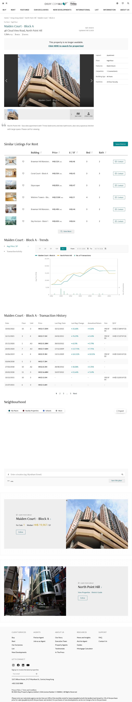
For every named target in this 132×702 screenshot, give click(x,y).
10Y (57, 248)
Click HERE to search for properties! (66, 45)
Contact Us (103, 640)
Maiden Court (43, 18)
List (13, 647)
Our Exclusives (17, 644)
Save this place (116, 479)
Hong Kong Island (16, 18)
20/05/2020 (9, 348)
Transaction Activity (14, 250)
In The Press (59, 651)
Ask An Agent (82, 640)
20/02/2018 (9, 371)
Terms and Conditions (29, 689)
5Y (51, 248)
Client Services (19, 631)
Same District (121, 143)
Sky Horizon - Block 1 (39, 220)
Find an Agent (38, 636)
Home (6, 18)
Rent (13, 640)
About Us (59, 631)
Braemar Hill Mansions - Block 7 (40, 160)
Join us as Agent (39, 640)
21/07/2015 (9, 384)
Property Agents (61, 644)
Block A (52, 18)
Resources (82, 631)
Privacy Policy (16, 689)
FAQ (100, 636)
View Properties (84, 591)
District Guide (97, 591)
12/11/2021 (9, 335)
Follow (20, 531)
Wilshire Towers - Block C (40, 196)
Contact (119, 160)
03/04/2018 (9, 360)
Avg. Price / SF (12, 245)
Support (103, 631)
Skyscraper (35, 184)
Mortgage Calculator (85, 647)
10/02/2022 (9, 328)
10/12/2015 (9, 376)
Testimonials (60, 647)
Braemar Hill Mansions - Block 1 (40, 208)
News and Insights (83, 636)
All (63, 248)
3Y (45, 248)
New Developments (19, 651)
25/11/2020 (9, 342)
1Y (40, 248)
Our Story (58, 636)
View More (66, 230)
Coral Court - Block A (39, 172)
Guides (79, 644)
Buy (13, 636)
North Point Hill (30, 18)
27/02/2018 (9, 366)
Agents (36, 631)
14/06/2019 (9, 353)
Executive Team (61, 640)
